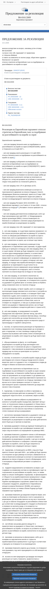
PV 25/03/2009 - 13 (14, 97)
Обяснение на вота (14, 109)
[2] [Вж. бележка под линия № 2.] (17, 207)
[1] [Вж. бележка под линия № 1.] (14, 157)
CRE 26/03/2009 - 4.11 (15, 107)
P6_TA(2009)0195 (14, 115)
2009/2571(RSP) (19, 70)
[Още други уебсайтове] (33, 2)
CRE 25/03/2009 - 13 (15, 99)
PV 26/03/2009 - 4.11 (15, 105)
